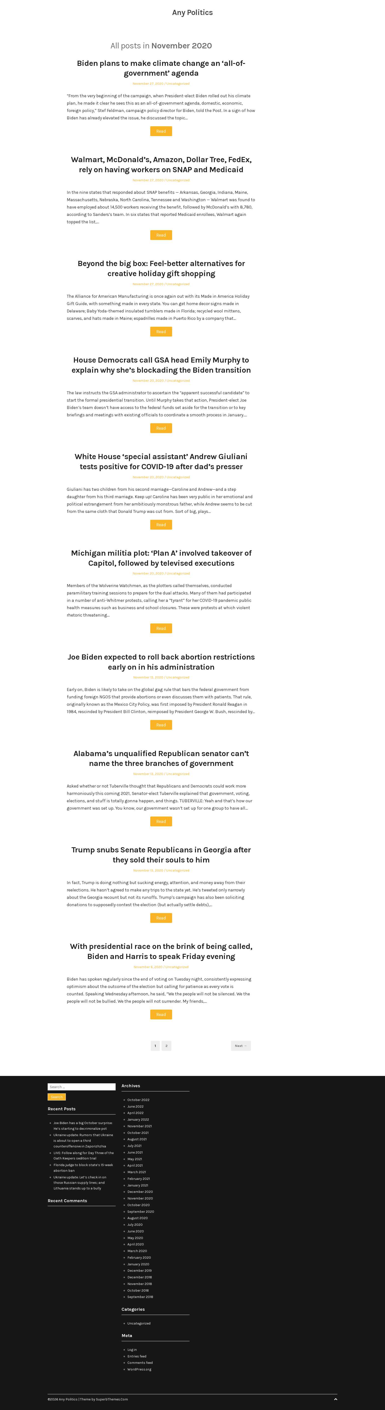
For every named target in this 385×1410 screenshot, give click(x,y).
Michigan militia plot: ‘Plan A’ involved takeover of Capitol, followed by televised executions (161, 558)
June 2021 (135, 1152)
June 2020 (135, 1230)
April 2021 (135, 1165)
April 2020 (135, 1244)
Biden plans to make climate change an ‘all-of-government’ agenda (161, 68)
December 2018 (139, 1276)
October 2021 (138, 1132)
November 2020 (140, 1198)
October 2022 (138, 1099)
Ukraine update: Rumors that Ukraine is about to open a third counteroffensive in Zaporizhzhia (83, 1140)
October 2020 (138, 1204)
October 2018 (138, 1290)
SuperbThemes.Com (112, 1398)
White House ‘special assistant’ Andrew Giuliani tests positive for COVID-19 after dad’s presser (161, 461)
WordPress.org (139, 1369)
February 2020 (139, 1257)
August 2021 (137, 1139)
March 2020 (137, 1250)
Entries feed (136, 1356)
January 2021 (137, 1185)
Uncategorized (178, 84)
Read (161, 131)
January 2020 (138, 1263)
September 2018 (140, 1296)
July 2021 (134, 1145)
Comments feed (140, 1362)
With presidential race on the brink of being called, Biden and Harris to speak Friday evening (161, 951)
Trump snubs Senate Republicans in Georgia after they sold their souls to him (161, 854)
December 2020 (140, 1191)
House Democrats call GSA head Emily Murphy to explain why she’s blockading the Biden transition (161, 365)
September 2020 (140, 1211)
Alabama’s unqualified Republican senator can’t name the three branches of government (161, 758)
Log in (132, 1349)
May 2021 (134, 1158)
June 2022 (135, 1106)
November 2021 (139, 1125)
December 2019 (139, 1270)
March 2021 (136, 1171)
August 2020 (137, 1217)
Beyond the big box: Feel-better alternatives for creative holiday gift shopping (161, 268)
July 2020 (135, 1224)
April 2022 (135, 1112)
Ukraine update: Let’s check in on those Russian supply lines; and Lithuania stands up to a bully (80, 1182)
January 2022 (138, 1119)
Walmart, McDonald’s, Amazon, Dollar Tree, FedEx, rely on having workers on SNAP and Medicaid (161, 164)
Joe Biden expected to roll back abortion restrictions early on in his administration (161, 661)
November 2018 (139, 1283)
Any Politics (193, 12)
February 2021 (138, 1178)
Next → (241, 1045)
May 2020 (135, 1237)
